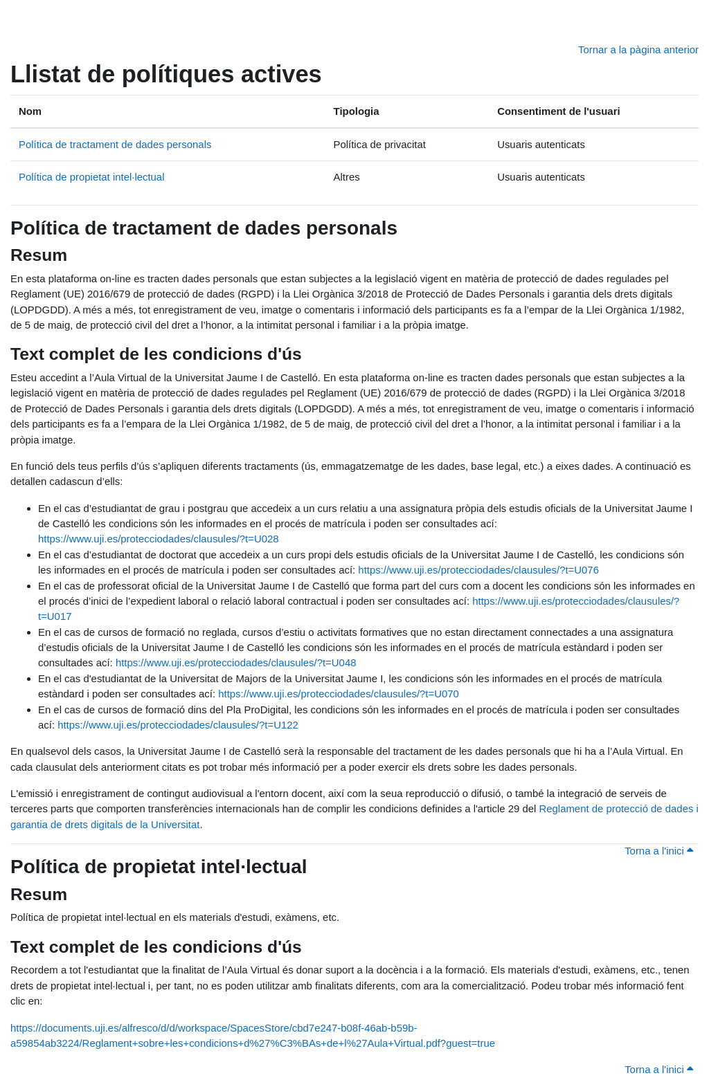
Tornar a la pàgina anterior (638, 49)
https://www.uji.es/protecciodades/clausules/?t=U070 (338, 693)
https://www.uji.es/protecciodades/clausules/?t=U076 (478, 570)
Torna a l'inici (659, 851)
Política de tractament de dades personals (115, 144)
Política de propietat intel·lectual (91, 177)
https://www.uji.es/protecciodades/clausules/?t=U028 (158, 538)
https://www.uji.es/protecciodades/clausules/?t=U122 (177, 725)
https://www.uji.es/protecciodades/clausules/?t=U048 (236, 662)
